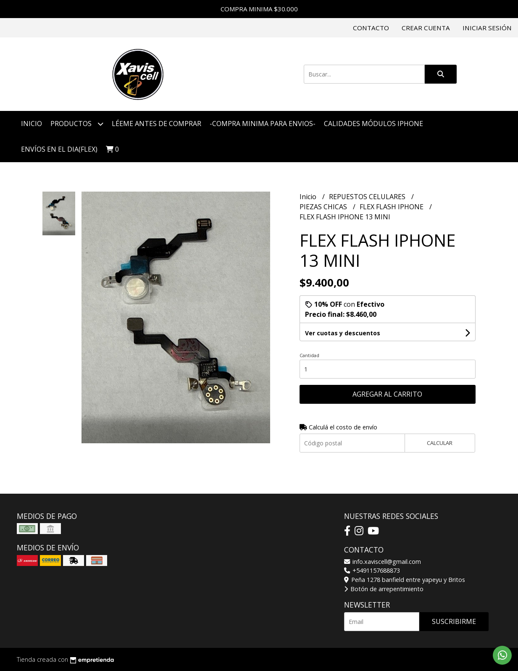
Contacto (371, 28)
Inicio (31, 123)
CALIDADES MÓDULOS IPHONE (373, 123)
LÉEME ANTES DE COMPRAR (156, 123)
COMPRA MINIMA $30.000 (259, 9)
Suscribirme (454, 621)
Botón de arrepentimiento (383, 589)
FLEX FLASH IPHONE (392, 206)
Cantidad (309, 355)
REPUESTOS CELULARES (368, 196)
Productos (76, 124)
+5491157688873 (372, 570)
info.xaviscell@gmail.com (382, 562)
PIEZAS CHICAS (324, 206)
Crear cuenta (426, 28)
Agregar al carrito (387, 394)
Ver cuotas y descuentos (342, 333)
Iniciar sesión (487, 28)
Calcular (439, 443)
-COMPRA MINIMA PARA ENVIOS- (263, 123)
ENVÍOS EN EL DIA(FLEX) (59, 149)
